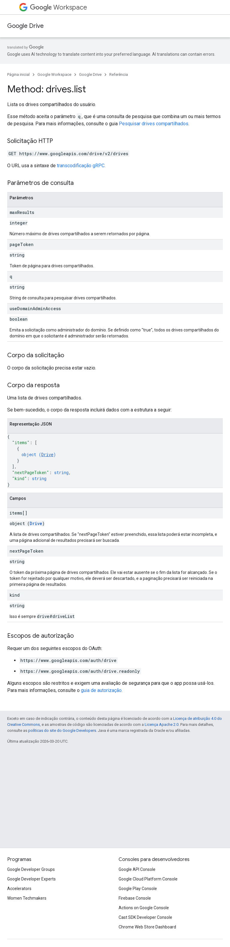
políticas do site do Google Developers (62, 730)
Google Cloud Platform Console (148, 879)
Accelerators (19, 888)
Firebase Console (135, 898)
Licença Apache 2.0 (161, 724)
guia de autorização (101, 690)
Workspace (58, 7)
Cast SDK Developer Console (145, 917)
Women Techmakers (26, 898)
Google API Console (137, 869)
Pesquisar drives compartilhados (153, 123)
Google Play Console (138, 888)
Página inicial (18, 74)
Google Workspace (54, 74)
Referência (118, 74)
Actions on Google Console (144, 907)
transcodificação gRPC (81, 165)
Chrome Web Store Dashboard (147, 927)
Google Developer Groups (31, 869)
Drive (47, 454)
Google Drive (25, 26)
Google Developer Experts (31, 879)
